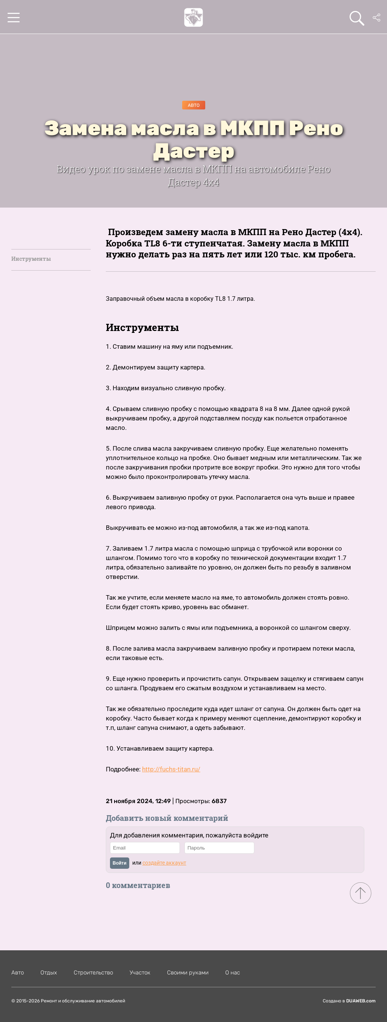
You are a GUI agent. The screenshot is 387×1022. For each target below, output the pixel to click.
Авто (194, 105)
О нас (232, 972)
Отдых (48, 972)
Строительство (93, 972)
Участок (140, 972)
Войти (120, 863)
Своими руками (188, 972)
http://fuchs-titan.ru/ (171, 769)
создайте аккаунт (164, 863)
